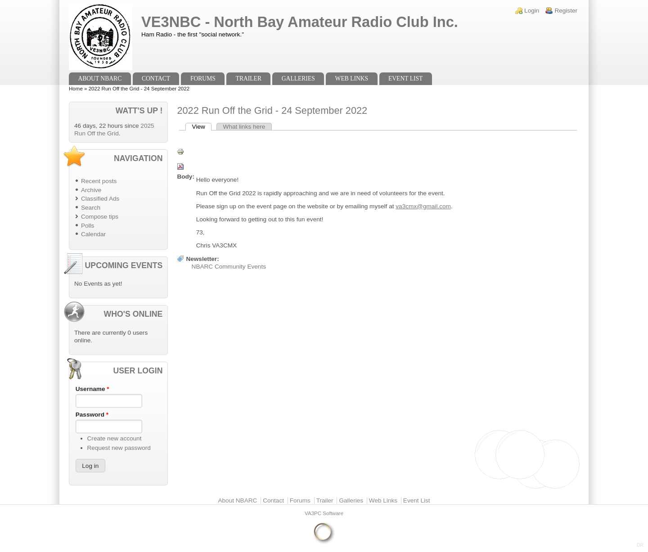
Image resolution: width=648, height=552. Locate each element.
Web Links (352, 78)
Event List (405, 78)
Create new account (114, 438)
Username (92, 389)
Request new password (119, 447)
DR (640, 545)
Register (565, 10)
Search (90, 207)
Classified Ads (100, 198)
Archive (91, 190)
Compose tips (99, 216)
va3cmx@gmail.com (423, 206)
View (202, 126)
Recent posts (99, 181)
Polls (87, 225)
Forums (203, 78)
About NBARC (100, 78)
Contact (156, 78)
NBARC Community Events (229, 266)
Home (76, 88)
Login (531, 10)
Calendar (93, 234)
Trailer (248, 78)
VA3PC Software (324, 513)
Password (92, 414)
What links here (244, 126)
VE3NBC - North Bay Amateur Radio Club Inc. (299, 21)
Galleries (298, 78)
